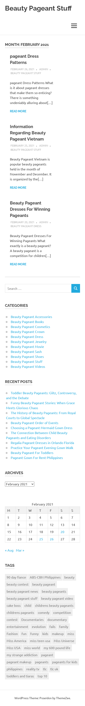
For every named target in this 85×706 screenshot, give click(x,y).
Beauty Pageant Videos (28, 366)
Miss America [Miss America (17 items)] (16, 641)
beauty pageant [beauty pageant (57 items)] (43, 584)
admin (43, 69)
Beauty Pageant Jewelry (29, 341)
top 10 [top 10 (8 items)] (42, 676)
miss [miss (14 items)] (70, 633)
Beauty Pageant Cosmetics (30, 326)
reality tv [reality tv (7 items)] (32, 669)
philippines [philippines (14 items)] (15, 669)
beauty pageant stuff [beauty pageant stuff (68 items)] (22, 598)
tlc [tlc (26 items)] (45, 669)
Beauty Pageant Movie (27, 346)
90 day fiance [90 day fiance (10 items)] (16, 577)
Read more (18, 111)
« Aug (9, 550)
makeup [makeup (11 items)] (58, 633)
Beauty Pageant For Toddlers (32, 452)
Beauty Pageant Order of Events (34, 423)
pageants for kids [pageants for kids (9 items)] (64, 662)
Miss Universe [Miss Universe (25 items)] (64, 641)
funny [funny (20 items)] (34, 633)
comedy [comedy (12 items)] (43, 612)
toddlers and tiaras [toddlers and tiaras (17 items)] (20, 676)
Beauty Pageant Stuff (38, 8)
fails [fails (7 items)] (52, 626)
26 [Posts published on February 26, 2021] (52, 539)
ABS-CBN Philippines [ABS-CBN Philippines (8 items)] (45, 577)
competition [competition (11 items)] (62, 612)
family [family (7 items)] (63, 626)
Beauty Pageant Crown (27, 331)
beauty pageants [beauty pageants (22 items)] (54, 591)
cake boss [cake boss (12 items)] (14, 605)
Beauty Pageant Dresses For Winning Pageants (30, 209)
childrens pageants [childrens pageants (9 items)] (20, 612)
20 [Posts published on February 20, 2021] (62, 532)
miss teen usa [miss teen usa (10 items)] (40, 641)
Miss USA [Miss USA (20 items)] (13, 648)
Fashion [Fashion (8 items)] (12, 633)
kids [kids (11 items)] (45, 633)
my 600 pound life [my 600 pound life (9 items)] (57, 648)
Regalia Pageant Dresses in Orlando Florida (42, 442)
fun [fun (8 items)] (24, 633)
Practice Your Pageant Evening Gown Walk (42, 447)
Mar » (20, 550)
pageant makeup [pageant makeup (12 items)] (19, 662)
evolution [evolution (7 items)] (39, 626)
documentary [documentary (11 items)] (57, 619)
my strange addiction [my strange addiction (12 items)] (22, 655)
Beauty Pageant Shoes (27, 356)
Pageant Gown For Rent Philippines (37, 457)
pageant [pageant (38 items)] (47, 655)
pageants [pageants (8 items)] (41, 662)
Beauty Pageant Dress (26, 226)
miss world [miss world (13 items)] (32, 648)
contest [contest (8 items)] (12, 619)
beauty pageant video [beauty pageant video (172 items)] (57, 598)
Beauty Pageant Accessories (31, 316)
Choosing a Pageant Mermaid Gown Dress (41, 428)
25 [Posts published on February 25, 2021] (41, 539)
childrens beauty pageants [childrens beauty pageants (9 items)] (54, 605)
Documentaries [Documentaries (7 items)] (32, 619)
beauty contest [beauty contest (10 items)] (18, 584)
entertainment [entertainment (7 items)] (17, 626)
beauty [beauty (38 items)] (69, 577)
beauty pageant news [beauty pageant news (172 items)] (22, 591)
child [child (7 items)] (27, 605)
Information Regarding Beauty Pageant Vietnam (28, 133)
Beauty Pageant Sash (26, 351)
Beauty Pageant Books (27, 321)
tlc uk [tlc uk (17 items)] (54, 669)
